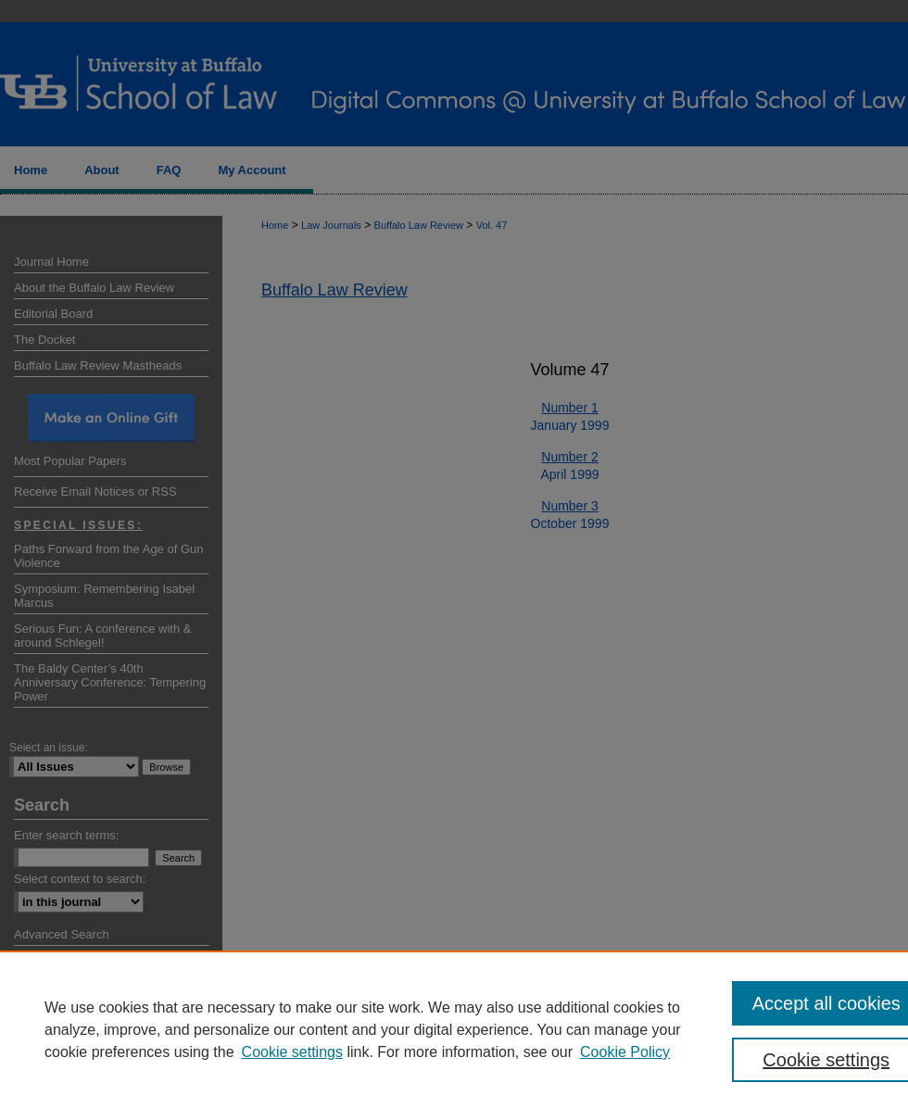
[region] (454, 1029)
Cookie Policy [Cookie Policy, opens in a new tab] (625, 1052)
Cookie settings (292, 1052)
